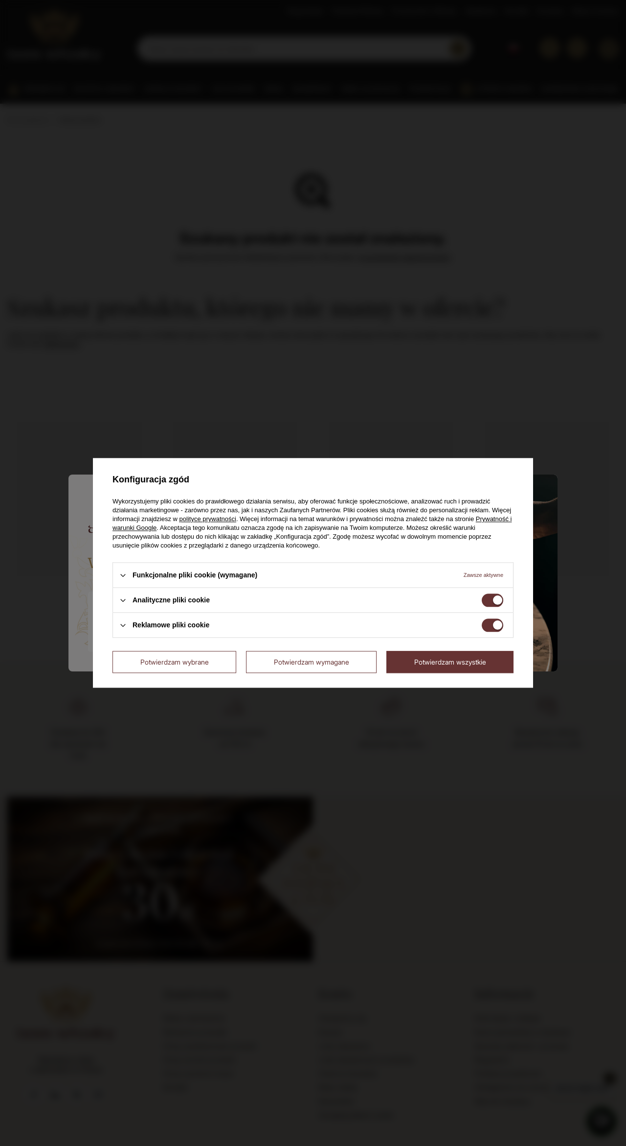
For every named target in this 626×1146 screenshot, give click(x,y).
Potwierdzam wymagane (311, 662)
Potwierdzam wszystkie (450, 662)
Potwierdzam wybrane (174, 662)
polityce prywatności (207, 519)
